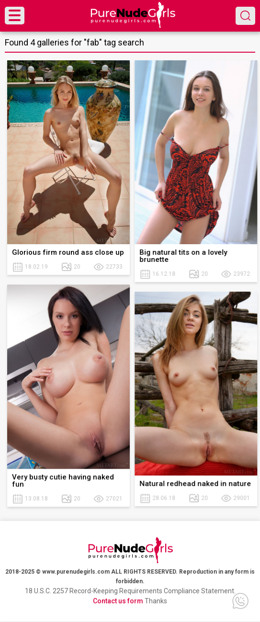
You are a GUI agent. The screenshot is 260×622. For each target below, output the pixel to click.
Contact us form (118, 601)
